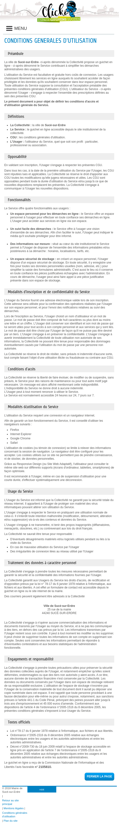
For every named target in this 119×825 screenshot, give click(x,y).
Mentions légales (14, 808)
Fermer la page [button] (99, 776)
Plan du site (10, 820)
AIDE (41, 789)
